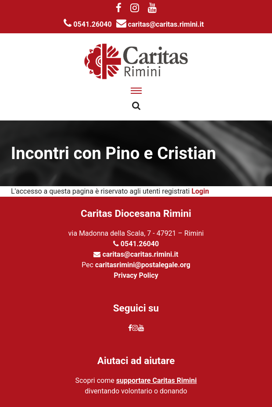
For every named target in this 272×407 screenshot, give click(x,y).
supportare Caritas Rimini (156, 380)
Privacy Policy (136, 275)
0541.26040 (87, 24)
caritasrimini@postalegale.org (142, 265)
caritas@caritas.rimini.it (160, 24)
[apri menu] (136, 91)
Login (200, 191)
